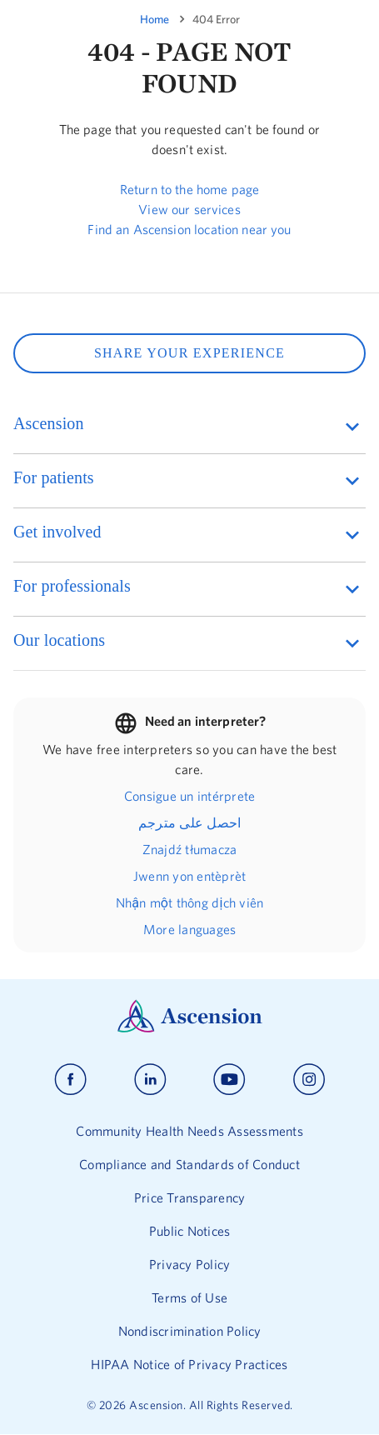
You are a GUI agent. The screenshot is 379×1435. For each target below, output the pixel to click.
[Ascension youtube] (229, 1079)
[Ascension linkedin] (150, 1079)
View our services (189, 209)
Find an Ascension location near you (189, 229)
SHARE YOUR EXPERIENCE (189, 353)
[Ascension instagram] (309, 1079)
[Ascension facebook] (70, 1079)
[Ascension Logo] (189, 1028)
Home (154, 19)
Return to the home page (189, 189)
